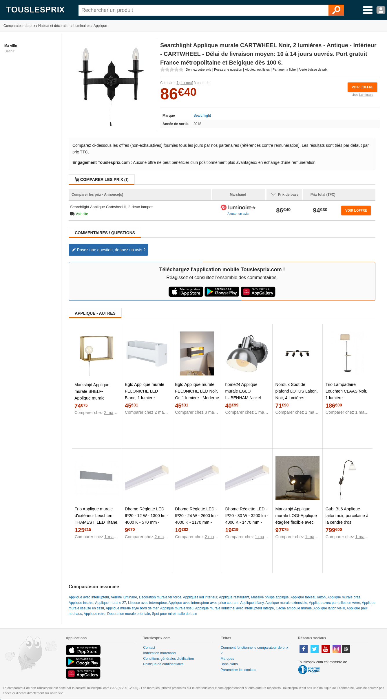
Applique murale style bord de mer (132, 608)
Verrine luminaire (124, 597)
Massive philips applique (270, 597)
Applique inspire (81, 603)
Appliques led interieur (200, 597)
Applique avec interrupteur (89, 597)
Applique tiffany (252, 603)
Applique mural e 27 (110, 603)
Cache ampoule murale (294, 608)
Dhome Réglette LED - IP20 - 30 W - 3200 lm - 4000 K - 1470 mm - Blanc (246, 519)
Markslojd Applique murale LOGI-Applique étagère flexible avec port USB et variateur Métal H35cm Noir (296, 522)
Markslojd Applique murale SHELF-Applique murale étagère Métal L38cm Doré (94, 398)
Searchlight (202, 115)
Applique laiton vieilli (329, 608)
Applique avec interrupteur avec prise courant (203, 603)
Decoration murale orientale (128, 614)
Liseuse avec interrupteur (147, 603)
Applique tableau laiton (308, 597)
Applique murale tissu (177, 608)
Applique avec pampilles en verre (334, 603)
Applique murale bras (343, 597)
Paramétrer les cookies (238, 670)
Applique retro (94, 614)
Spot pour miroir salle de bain (174, 614)
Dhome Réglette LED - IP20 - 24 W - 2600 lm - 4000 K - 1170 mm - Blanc (196, 519)
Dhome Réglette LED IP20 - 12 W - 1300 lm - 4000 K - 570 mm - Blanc (146, 519)
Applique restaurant (234, 597)
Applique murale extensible (286, 603)
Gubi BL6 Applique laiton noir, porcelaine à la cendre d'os (347, 516)
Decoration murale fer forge (160, 597)
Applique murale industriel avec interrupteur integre (234, 608)
